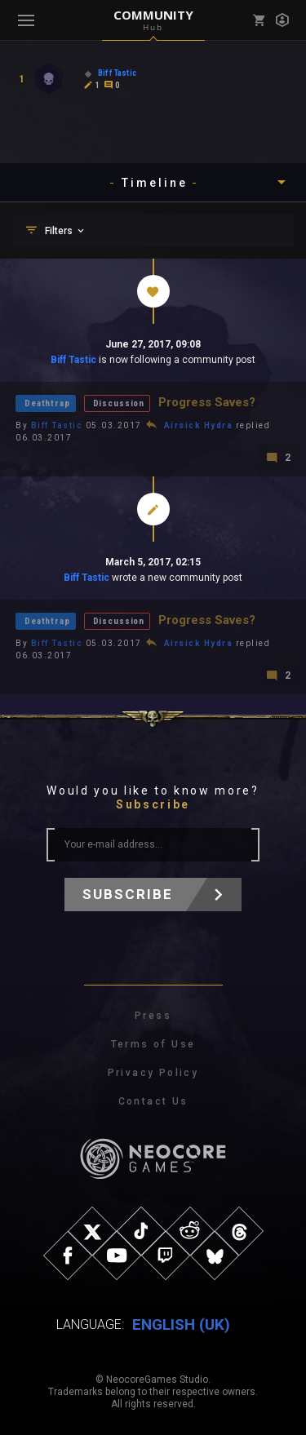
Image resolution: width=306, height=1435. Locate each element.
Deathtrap (47, 403)
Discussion (118, 403)
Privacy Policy (153, 1072)
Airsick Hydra (198, 425)
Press (153, 1015)
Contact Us (153, 1101)
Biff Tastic (73, 359)
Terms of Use (153, 1044)
